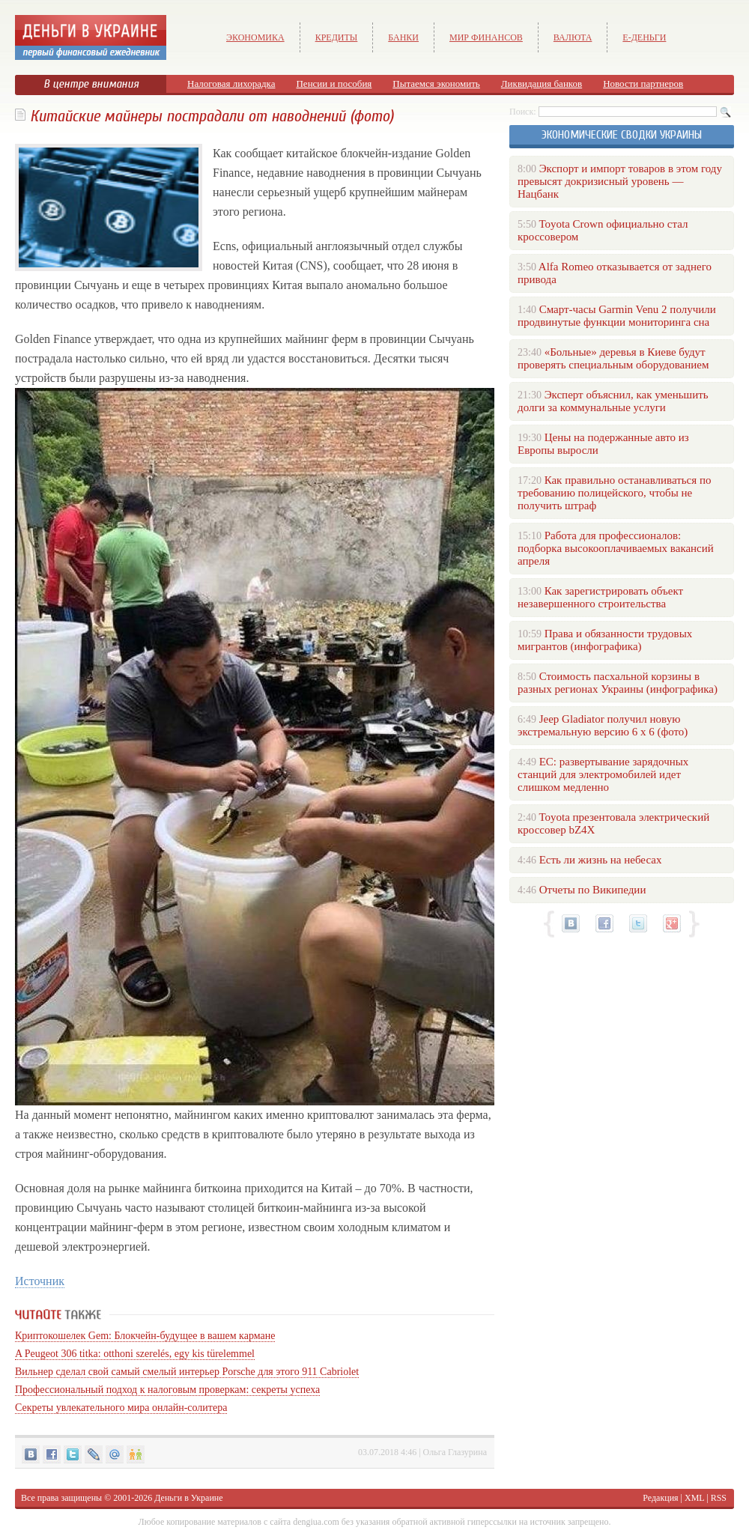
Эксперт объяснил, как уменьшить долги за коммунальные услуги (613, 401)
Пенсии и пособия (334, 83)
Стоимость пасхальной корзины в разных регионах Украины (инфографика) (618, 682)
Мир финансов (486, 37)
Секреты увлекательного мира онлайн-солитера (121, 1407)
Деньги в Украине (188, 1498)
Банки (403, 37)
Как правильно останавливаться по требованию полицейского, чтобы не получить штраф (614, 493)
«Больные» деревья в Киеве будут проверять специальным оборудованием (613, 358)
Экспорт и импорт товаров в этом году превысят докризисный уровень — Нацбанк (620, 181)
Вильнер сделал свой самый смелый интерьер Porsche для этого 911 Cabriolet (187, 1371)
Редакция (660, 1498)
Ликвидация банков (541, 83)
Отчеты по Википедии (592, 890)
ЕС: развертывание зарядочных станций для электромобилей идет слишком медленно (603, 774)
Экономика (255, 37)
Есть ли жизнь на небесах (600, 860)
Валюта (573, 37)
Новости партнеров (643, 83)
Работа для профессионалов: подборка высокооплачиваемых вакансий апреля (616, 548)
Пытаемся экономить (435, 83)
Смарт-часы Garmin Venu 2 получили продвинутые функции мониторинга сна (617, 315)
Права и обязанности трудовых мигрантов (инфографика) (605, 640)
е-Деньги (644, 37)
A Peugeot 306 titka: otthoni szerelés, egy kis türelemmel (135, 1353)
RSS (719, 1498)
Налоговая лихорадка (231, 83)
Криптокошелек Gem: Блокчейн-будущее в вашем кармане (145, 1335)
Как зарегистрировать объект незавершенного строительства (600, 597)
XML (694, 1498)
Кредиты (336, 37)
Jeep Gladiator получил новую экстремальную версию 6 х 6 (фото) (603, 725)
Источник (39, 1281)
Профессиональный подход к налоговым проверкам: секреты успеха (167, 1389)
